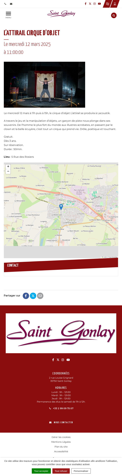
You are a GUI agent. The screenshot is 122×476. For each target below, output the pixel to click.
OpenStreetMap (113, 257)
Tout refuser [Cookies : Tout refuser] (61, 471)
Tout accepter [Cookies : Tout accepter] (41, 471)
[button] (61, 207)
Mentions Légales (61, 441)
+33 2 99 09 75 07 (61, 408)
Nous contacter (61, 422)
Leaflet (104, 257)
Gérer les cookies (61, 437)
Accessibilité (61, 451)
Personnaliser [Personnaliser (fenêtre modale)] (81, 471)
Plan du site (61, 446)
